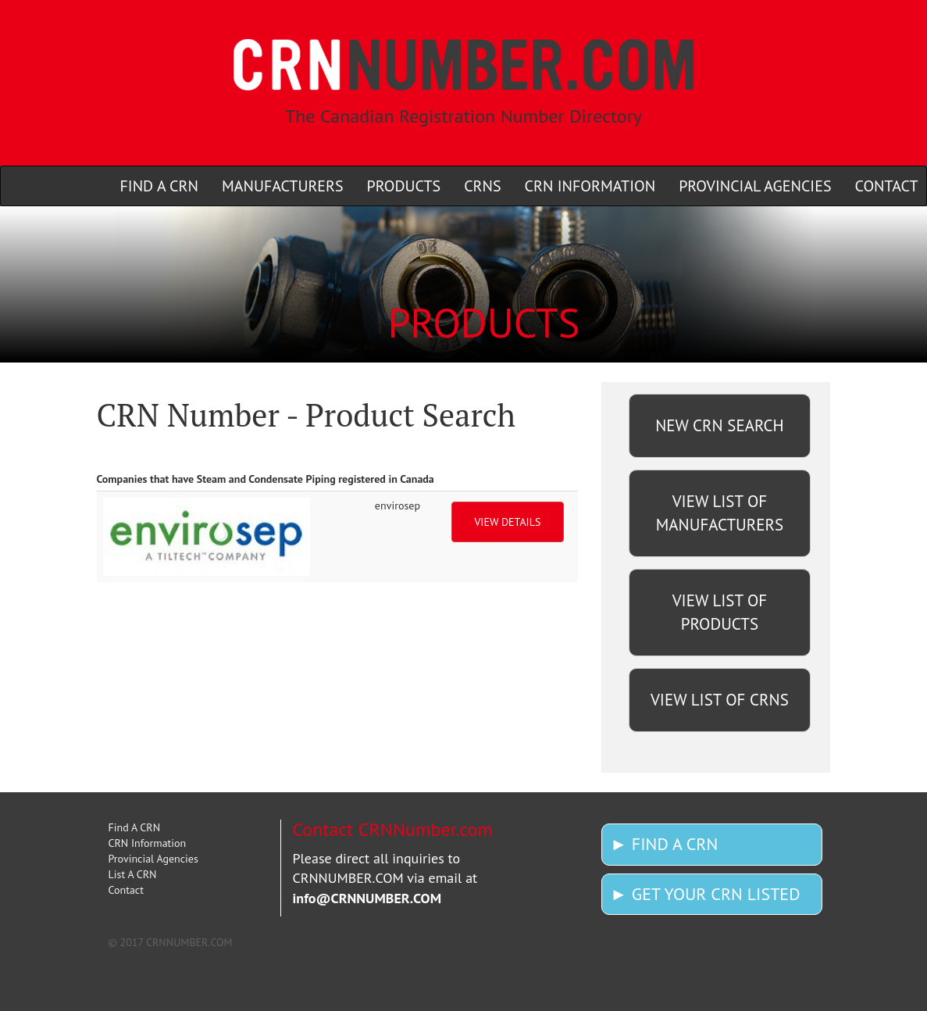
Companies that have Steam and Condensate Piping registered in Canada (265, 479)
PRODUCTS (404, 186)
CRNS (482, 186)
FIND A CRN (159, 186)
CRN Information (148, 843)
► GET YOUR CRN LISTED (705, 894)
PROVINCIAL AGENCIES (755, 186)
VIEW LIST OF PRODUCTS (720, 612)
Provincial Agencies (153, 859)
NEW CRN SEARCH (719, 425)
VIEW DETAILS (507, 522)
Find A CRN (135, 827)
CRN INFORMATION (590, 186)
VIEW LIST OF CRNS (720, 699)
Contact (126, 890)
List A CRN (133, 874)
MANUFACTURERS (283, 186)
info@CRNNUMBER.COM (367, 898)
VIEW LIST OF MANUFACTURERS (719, 513)
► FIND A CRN (664, 844)
